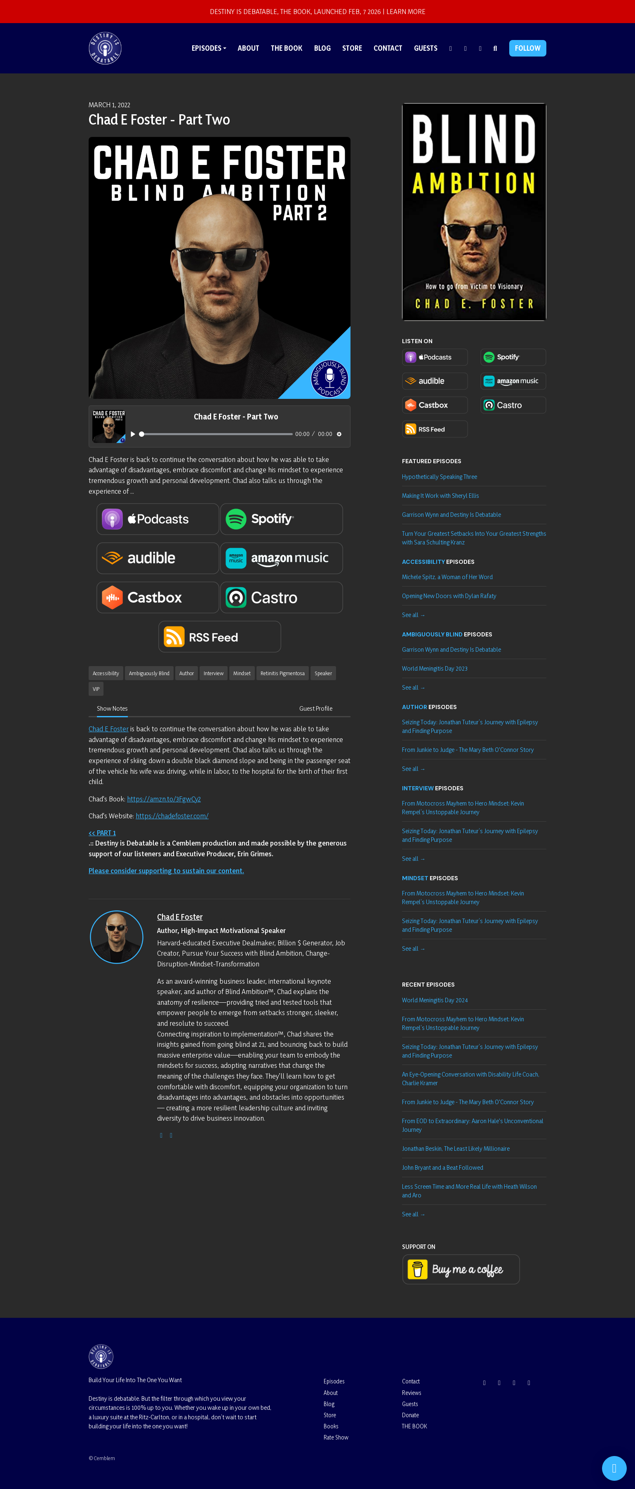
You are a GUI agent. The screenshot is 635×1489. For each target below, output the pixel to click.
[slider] (216, 434)
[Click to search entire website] (495, 48)
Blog (322, 48)
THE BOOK (287, 48)
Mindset (415, 878)
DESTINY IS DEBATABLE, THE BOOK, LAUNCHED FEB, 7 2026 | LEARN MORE (318, 11)
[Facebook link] (465, 48)
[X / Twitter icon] (499, 1383)
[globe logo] (161, 1135)
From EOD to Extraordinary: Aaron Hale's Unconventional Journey (472, 1125)
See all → (414, 615)
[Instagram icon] (484, 1383)
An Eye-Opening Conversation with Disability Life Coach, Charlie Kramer (470, 1078)
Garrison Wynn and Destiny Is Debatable (451, 514)
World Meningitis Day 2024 (435, 1000)
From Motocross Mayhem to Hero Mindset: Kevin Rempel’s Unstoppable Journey (463, 807)
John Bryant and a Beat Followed (442, 1167)
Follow (528, 48)
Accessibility (423, 561)
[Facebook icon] (514, 1383)
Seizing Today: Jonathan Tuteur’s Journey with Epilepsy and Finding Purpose (470, 726)
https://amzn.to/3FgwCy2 (164, 798)
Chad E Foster (109, 728)
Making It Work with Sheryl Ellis (440, 495)
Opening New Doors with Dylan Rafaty (449, 596)
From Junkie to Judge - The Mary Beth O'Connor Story (468, 750)
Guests (425, 48)
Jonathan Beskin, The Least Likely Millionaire (456, 1148)
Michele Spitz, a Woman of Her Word (447, 577)
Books (331, 1426)
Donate (410, 1414)
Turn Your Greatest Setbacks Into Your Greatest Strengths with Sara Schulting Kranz (474, 538)
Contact (388, 48)
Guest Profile (315, 708)
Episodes (206, 48)
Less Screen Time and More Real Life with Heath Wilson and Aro (469, 1191)
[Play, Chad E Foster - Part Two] (133, 434)
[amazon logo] (171, 1135)
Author (414, 707)
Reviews (411, 1392)
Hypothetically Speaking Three (439, 477)
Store (352, 48)
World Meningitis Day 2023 (435, 668)
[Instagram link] (450, 48)
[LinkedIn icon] (529, 1383)
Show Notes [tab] (112, 708)
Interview (418, 788)
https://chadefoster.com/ (172, 815)
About (248, 48)
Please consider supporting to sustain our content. (166, 870)
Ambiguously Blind (432, 634)
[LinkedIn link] (480, 48)
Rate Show (336, 1437)
